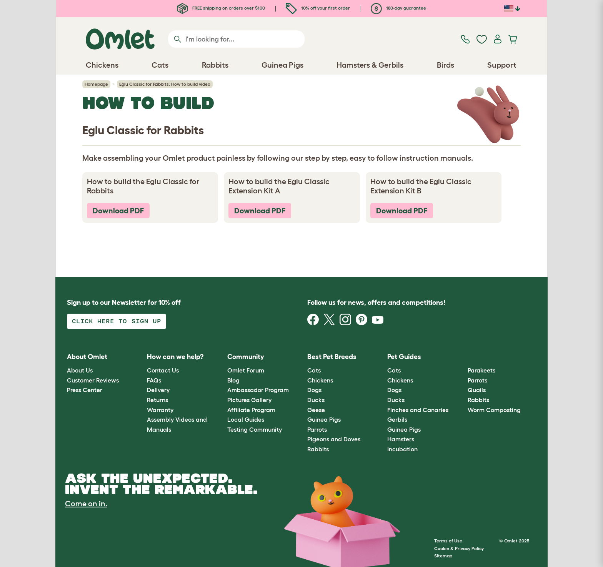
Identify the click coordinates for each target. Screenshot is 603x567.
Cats (314, 370)
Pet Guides (404, 357)
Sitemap (443, 555)
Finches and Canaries (417, 409)
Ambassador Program (258, 389)
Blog (233, 380)
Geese (316, 409)
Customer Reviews (93, 380)
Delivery (158, 389)
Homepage (96, 83)
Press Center (84, 389)
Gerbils (397, 419)
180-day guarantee (398, 7)
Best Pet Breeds (331, 357)
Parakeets (481, 370)
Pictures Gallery (249, 399)
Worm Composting (494, 409)
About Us (80, 370)
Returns (157, 399)
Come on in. (86, 503)
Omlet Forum (245, 370)
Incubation (402, 449)
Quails (477, 389)
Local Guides (245, 419)
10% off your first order (318, 7)
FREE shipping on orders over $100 (221, 7)
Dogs (314, 389)
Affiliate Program (251, 409)
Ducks (316, 399)
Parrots (317, 429)
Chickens (320, 380)
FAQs (154, 380)
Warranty (160, 409)
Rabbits (318, 449)
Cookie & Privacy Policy (459, 548)
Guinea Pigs (324, 419)
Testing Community (254, 429)
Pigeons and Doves (333, 439)
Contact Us (163, 370)
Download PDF (118, 210)
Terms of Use (448, 540)
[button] (461, 357)
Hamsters (400, 439)
